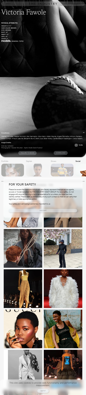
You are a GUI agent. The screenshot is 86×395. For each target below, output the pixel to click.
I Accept (43, 211)
